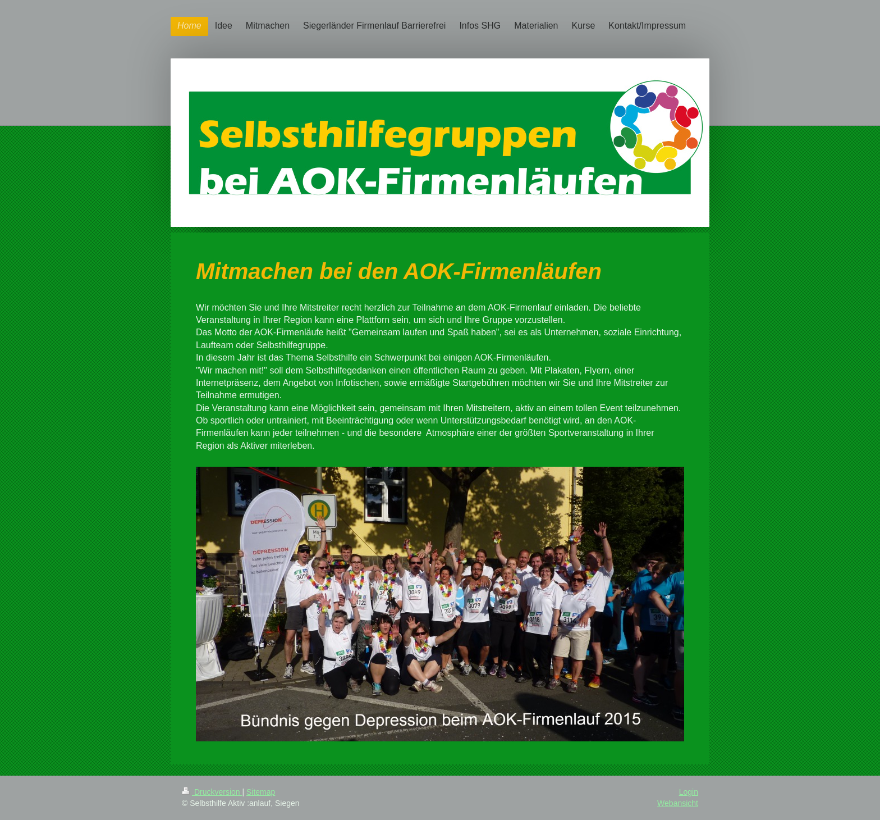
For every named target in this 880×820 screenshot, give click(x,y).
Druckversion (212, 791)
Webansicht (677, 803)
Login (688, 791)
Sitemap (260, 791)
